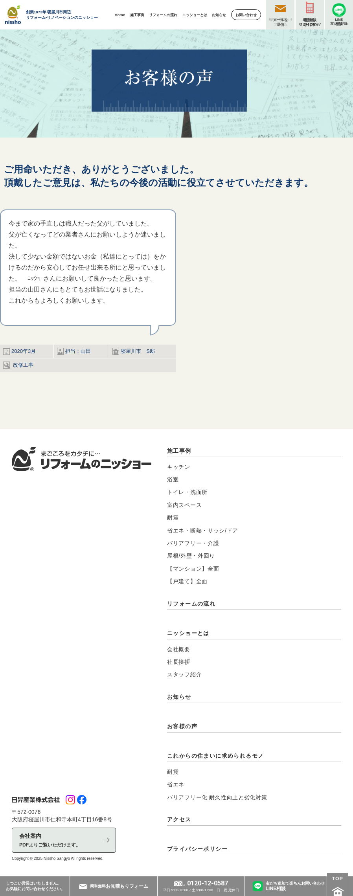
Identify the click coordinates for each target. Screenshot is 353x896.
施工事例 (179, 451)
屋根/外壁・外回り (191, 556)
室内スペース (184, 505)
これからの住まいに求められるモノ (215, 756)
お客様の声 (182, 726)
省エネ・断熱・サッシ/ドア (202, 530)
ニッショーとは (188, 633)
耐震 (172, 517)
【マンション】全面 (193, 569)
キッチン (178, 467)
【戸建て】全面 (187, 581)
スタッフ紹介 (184, 674)
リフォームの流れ (191, 603)
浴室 (172, 479)
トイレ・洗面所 (187, 492)
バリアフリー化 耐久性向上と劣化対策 (217, 797)
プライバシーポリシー (197, 849)
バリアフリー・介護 (193, 543)
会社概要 (178, 649)
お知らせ (179, 697)
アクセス (179, 819)
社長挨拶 (178, 662)
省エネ (175, 784)
